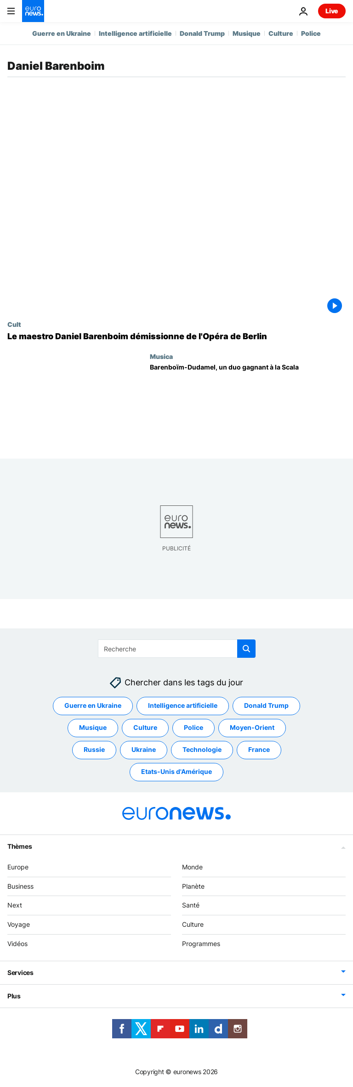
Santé (190, 905)
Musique (247, 33)
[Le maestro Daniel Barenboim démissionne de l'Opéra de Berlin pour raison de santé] (176, 336)
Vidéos (17, 943)
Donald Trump (202, 33)
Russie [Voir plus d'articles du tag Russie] (94, 749)
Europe (17, 867)
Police (311, 33)
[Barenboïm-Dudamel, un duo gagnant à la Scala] (248, 404)
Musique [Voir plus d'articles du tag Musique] (93, 727)
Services (20, 972)
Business (20, 886)
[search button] (246, 648)
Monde (192, 867)
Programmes (201, 943)
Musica (161, 356)
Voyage (18, 924)
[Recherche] (177, 648)
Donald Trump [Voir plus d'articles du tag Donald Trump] (266, 705)
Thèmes (19, 846)
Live (331, 11)
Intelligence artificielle (135, 33)
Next (14, 905)
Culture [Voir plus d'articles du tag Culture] (145, 727)
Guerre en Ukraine (61, 33)
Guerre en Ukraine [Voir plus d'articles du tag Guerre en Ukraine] (92, 705)
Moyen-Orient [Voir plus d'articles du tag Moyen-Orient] (252, 727)
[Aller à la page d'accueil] (33, 11)
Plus (14, 996)
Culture (280, 33)
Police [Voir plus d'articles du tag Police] (193, 727)
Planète (193, 886)
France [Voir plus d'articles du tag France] (259, 749)
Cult (14, 324)
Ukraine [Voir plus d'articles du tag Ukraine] (143, 749)
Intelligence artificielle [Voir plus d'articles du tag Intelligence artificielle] (182, 705)
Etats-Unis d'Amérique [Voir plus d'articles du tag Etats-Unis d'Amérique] (176, 771)
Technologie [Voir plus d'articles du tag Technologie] (202, 749)
